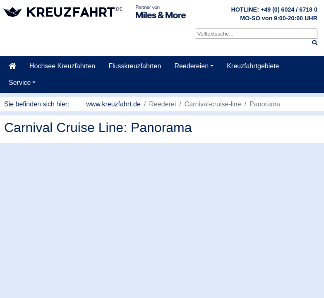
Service (20, 82)
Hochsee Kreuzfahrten (62, 66)
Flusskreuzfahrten (134, 66)
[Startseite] (12, 66)
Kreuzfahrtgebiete (253, 66)
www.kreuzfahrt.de (113, 104)
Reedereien (191, 66)
